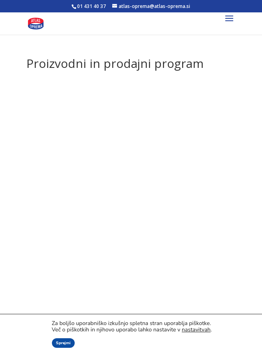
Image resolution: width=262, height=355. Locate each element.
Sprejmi (63, 343)
